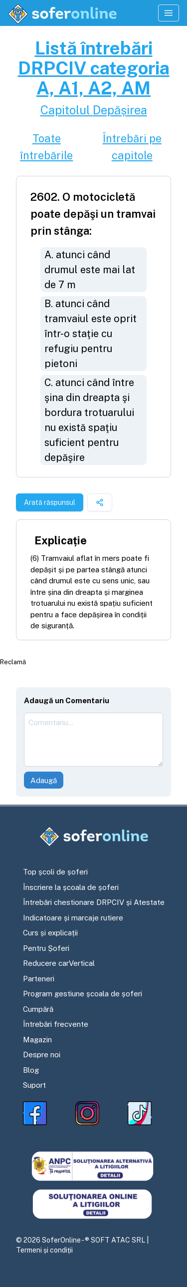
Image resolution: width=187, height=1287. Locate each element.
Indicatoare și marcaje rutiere (73, 917)
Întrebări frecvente (55, 1024)
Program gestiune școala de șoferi (82, 993)
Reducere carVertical (59, 963)
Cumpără (38, 1009)
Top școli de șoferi (55, 871)
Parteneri (38, 978)
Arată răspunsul (49, 502)
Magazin (37, 1039)
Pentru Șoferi (46, 948)
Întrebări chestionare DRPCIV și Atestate (94, 902)
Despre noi (41, 1054)
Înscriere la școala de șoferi (71, 887)
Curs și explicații (50, 932)
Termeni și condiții (44, 1250)
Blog (31, 1070)
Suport (34, 1085)
